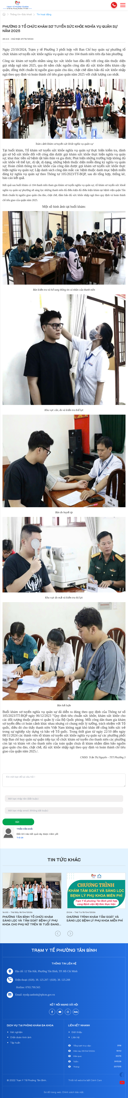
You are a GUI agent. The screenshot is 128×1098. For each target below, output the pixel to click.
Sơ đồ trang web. (53, 1092)
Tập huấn (15, 1042)
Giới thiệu (77, 1032)
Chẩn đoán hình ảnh (20, 1037)
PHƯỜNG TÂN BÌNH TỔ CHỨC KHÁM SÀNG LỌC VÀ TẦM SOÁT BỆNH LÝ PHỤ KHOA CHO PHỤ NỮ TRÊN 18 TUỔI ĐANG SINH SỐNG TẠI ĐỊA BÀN (94, 920)
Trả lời (19, 837)
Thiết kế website (77, 1080)
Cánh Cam (96, 1080)
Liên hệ (75, 1037)
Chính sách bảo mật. (73, 1092)
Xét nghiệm (16, 1032)
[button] (57, 933)
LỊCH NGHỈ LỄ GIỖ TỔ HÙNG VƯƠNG (27, 917)
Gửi (17, 821)
